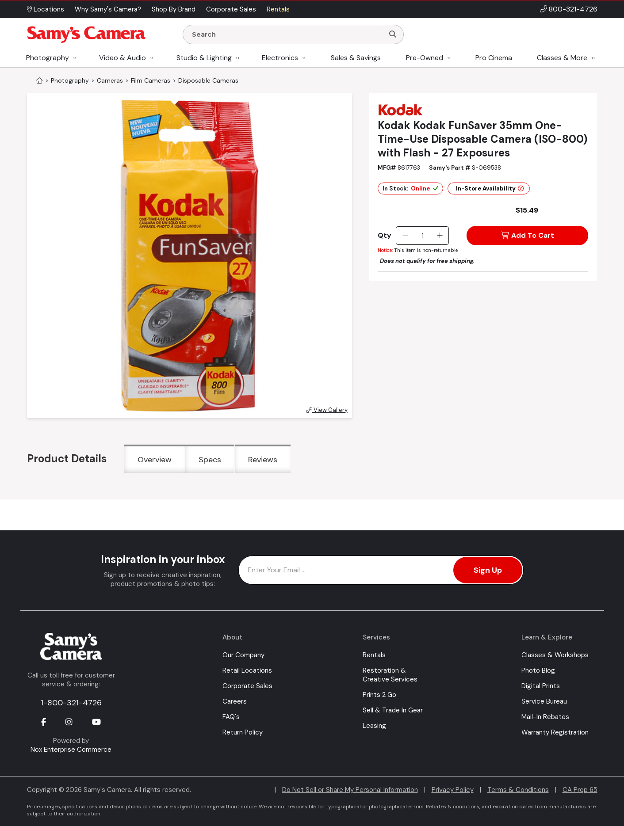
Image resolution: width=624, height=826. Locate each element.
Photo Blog (538, 670)
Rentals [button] (278, 9)
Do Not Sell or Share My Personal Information (350, 789)
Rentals (374, 655)
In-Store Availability (490, 188)
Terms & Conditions (518, 789)
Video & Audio (122, 57)
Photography (47, 57)
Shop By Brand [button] (173, 9)
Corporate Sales (247, 685)
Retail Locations (247, 670)
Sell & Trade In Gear (393, 710)
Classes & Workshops (555, 655)
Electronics (280, 57)
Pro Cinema (493, 57)
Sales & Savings (356, 57)
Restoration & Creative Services (390, 675)
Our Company (243, 655)
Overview (155, 459)
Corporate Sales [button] (231, 9)
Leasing (374, 725)
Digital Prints (540, 685)
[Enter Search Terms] (287, 34)
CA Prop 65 (580, 789)
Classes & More (562, 57)
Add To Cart (527, 235)
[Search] (393, 34)
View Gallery (327, 410)
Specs (210, 459)
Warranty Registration (555, 732)
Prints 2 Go (379, 694)
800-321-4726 (573, 9)
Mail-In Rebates (545, 716)
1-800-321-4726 (71, 702)
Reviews (262, 459)
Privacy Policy (453, 789)
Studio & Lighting (204, 57)
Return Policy (242, 732)
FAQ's (231, 716)
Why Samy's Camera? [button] (108, 9)
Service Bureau (544, 701)
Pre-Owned (424, 57)
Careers (234, 701)
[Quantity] (422, 235)
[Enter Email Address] (381, 570)
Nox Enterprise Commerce (71, 749)
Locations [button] (45, 9)
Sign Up (488, 570)
